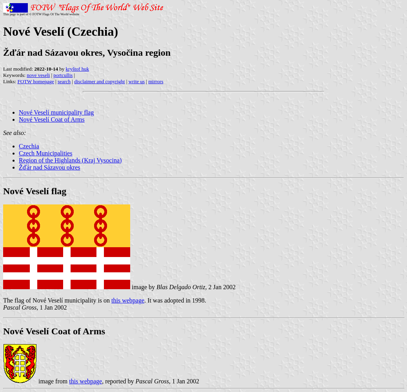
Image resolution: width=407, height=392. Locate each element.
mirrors (155, 81)
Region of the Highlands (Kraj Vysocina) (70, 160)
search (64, 81)
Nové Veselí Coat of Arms (52, 119)
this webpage (127, 300)
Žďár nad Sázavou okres (49, 167)
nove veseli (38, 75)
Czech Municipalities (45, 153)
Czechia (29, 146)
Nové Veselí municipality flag (56, 112)
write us (137, 81)
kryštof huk (77, 69)
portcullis (63, 75)
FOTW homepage (35, 81)
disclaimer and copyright (99, 81)
